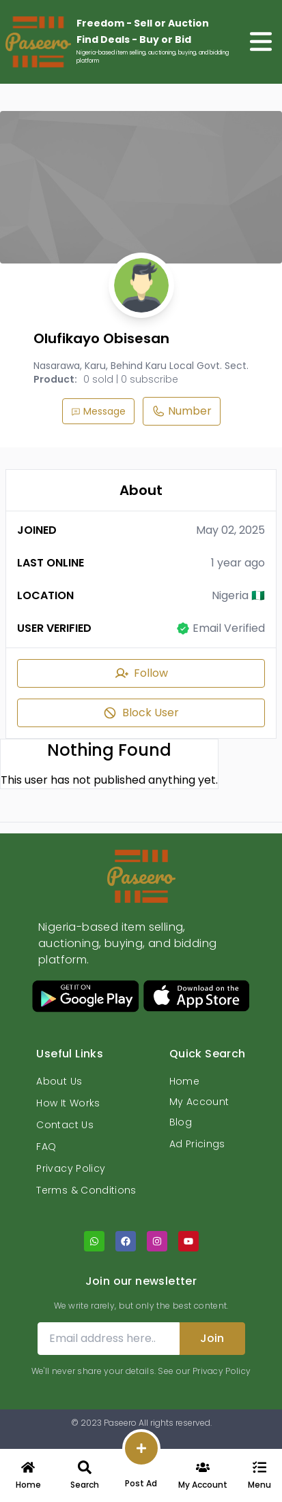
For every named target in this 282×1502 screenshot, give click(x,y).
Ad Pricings (197, 1144)
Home (184, 1081)
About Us (59, 1081)
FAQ (46, 1146)
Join (212, 1338)
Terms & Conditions (86, 1190)
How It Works (68, 1103)
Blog (180, 1122)
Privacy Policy (70, 1168)
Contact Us (65, 1125)
